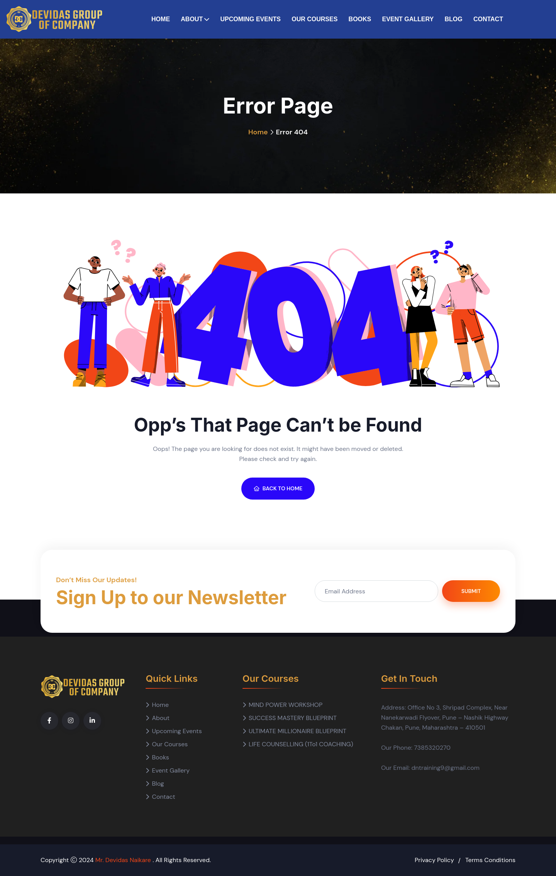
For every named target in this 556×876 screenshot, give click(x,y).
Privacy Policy (434, 860)
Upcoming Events (250, 19)
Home (160, 19)
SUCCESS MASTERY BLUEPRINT (293, 718)
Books (360, 19)
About (192, 19)
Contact (488, 19)
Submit (471, 591)
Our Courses (314, 19)
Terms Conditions (490, 860)
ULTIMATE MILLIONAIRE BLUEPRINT (297, 731)
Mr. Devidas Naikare (124, 860)
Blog (453, 19)
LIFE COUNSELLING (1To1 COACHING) (301, 744)
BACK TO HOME (278, 488)
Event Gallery (408, 19)
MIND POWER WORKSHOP (285, 705)
